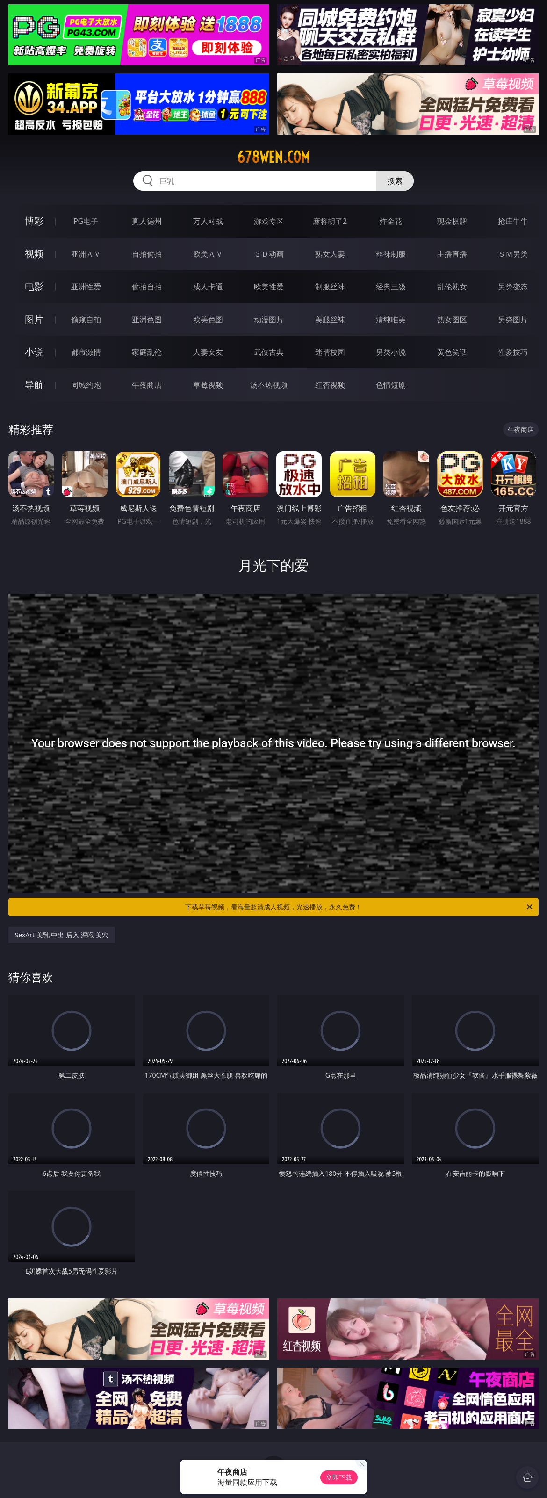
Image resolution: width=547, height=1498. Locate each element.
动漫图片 (269, 319)
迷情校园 (330, 352)
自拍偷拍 (147, 254)
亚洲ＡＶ (86, 254)
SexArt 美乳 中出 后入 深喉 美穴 (62, 934)
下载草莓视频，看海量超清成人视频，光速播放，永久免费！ (359, 907)
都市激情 (86, 352)
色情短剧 (391, 385)
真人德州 (147, 221)
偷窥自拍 (86, 319)
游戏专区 (269, 221)
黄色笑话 (452, 352)
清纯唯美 (391, 319)
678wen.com (273, 157)
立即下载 (339, 1477)
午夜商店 (147, 385)
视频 (34, 253)
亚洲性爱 (86, 286)
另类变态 (513, 286)
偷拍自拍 (147, 286)
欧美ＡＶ (208, 254)
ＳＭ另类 (513, 254)
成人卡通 (208, 286)
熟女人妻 (330, 254)
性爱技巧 (513, 352)
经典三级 (391, 286)
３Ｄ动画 (269, 254)
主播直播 (452, 254)
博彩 (34, 221)
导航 (34, 384)
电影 (34, 286)
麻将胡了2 (330, 221)
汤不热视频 (269, 385)
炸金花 (391, 221)
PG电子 (85, 221)
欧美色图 (208, 319)
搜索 (395, 181)
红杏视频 (330, 385)
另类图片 (513, 319)
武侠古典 (269, 352)
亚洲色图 (147, 319)
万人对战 (208, 221)
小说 (34, 352)
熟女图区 (452, 319)
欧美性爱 (269, 286)
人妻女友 (208, 352)
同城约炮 (86, 385)
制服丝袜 (330, 286)
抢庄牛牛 (513, 221)
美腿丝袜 (330, 319)
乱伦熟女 (452, 286)
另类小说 (391, 352)
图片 (34, 319)
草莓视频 (208, 385)
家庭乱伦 (147, 352)
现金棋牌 (452, 221)
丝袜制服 (391, 254)
